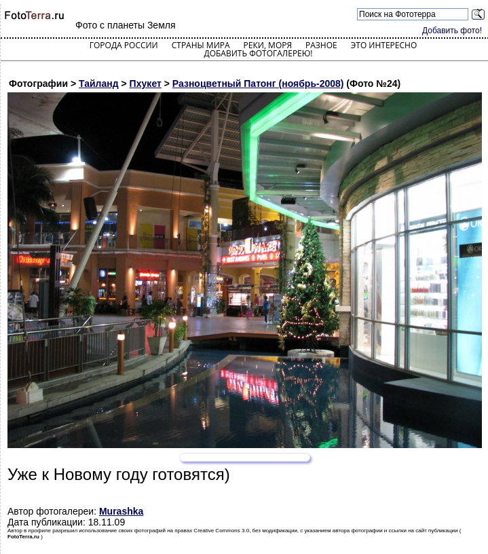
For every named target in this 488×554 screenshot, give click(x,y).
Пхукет (146, 83)
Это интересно (384, 45)
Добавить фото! (452, 30)
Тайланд (99, 83)
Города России (124, 45)
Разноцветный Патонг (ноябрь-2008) (258, 83)
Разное (321, 45)
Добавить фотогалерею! (258, 53)
